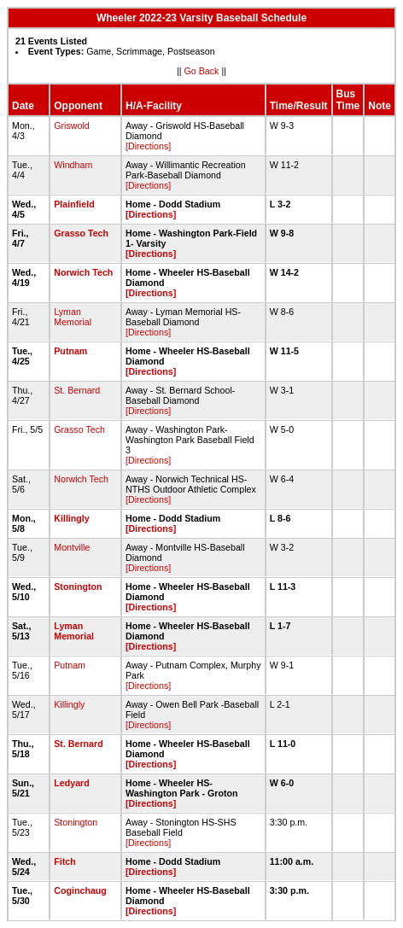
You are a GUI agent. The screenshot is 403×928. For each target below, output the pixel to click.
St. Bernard (77, 390)
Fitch (64, 861)
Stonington (78, 586)
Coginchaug (80, 890)
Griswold (71, 125)
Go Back (201, 71)
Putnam (70, 351)
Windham (73, 165)
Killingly (71, 518)
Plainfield (74, 204)
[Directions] (148, 146)
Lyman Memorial (72, 316)
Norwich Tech (83, 272)
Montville (72, 547)
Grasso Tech (81, 233)
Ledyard (71, 783)
